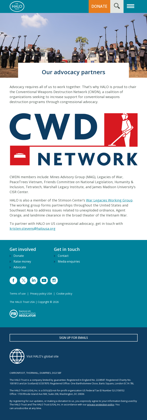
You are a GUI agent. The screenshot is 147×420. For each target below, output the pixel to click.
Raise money (22, 261)
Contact (63, 256)
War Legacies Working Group (109, 200)
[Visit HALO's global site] (74, 356)
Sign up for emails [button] (73, 338)
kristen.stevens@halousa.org (32, 228)
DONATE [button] (99, 6)
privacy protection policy (100, 404)
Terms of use (18, 293)
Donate (18, 256)
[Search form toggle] (117, 6)
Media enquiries (69, 261)
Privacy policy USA (41, 293)
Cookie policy (64, 293)
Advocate (19, 267)
